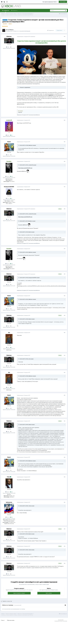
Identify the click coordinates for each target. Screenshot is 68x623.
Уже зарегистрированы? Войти (50, 1)
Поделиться (50, 30)
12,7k (7, 154)
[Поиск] (57, 10)
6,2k (7, 198)
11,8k (7, 47)
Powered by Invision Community (61, 621)
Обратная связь (10, 620)
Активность (14, 10)
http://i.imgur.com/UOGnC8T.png (25, 167)
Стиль (3, 620)
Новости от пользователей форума (22, 31)
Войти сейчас (49, 593)
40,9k (7, 491)
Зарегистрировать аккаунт (19, 593)
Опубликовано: (23, 36)
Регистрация (63, 1)
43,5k (7, 176)
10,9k (7, 517)
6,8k (7, 347)
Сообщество (6, 11)
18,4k (7, 135)
